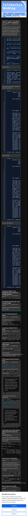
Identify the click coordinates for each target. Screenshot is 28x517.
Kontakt (9, 15)
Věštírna (10, 13)
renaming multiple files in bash (10, 328)
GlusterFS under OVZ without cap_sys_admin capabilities (11, 21)
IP (4, 15)
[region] (14, 504)
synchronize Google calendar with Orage (11, 343)
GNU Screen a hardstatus (9, 458)
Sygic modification (6, 406)
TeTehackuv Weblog (13, 6)
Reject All (14, 513)
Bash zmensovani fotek (9, 486)
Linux (10, 295)
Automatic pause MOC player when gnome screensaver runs (11, 431)
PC (12, 434)
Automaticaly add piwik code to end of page (11, 302)
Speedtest (16, 15)
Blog (5, 13)
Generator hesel (19, 13)
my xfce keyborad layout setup (9, 314)
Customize (14, 509)
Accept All (14, 505)
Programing (16, 434)
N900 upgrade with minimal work (10, 359)
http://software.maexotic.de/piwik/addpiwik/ (12, 310)
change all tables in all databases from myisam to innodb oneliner (10, 292)
